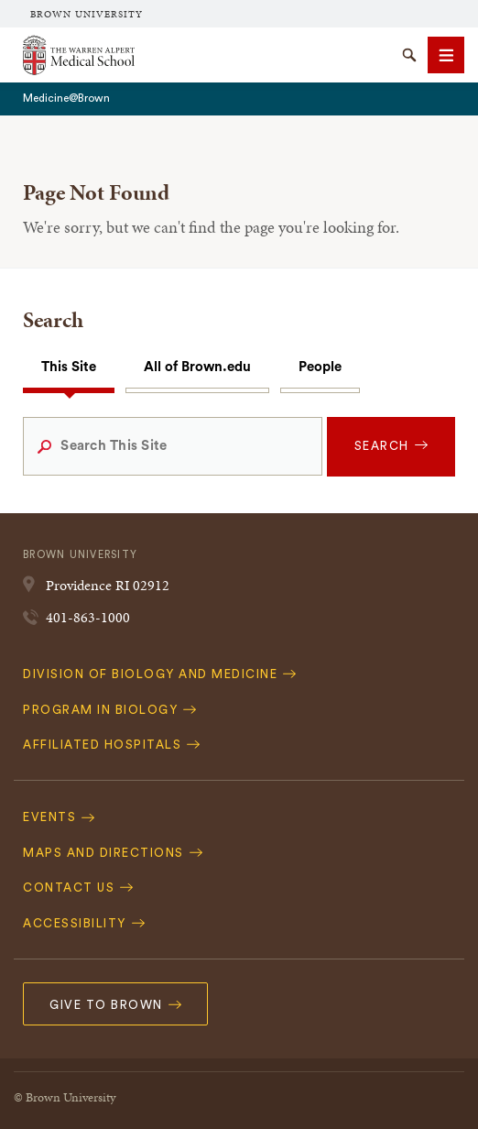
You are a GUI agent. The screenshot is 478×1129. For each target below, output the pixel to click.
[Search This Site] (172, 446)
